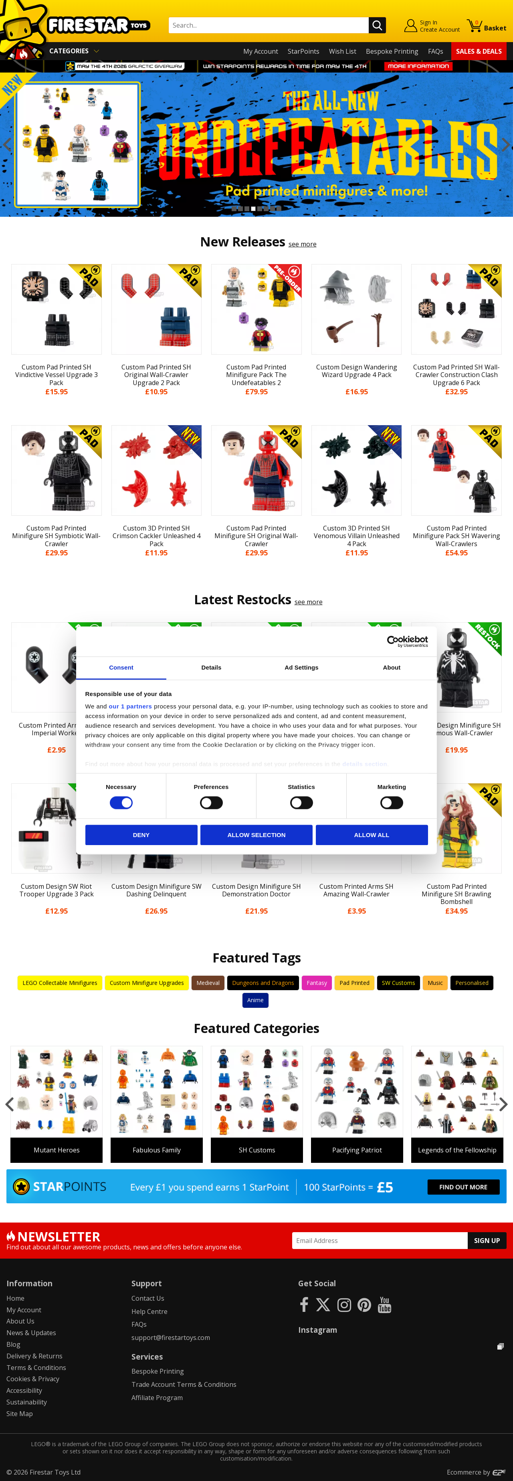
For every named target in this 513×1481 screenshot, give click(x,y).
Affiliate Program (157, 1397)
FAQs (435, 51)
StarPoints (303, 51)
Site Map (19, 1413)
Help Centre (149, 1311)
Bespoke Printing (392, 51)
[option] (256, 145)
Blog (13, 1344)
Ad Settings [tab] (301, 667)
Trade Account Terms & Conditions (183, 1384)
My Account (260, 51)
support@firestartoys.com (170, 1337)
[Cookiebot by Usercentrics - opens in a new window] (393, 642)
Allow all (372, 834)
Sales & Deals (479, 51)
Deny (141, 834)
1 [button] (234, 208)
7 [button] (272, 208)
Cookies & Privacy (32, 1378)
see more (303, 244)
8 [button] (279, 208)
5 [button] (259, 208)
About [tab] (392, 667)
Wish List (342, 51)
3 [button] (246, 208)
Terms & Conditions (36, 1367)
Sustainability (26, 1402)
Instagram (317, 1330)
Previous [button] (7, 145)
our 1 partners (130, 706)
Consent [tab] (121, 667)
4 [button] (253, 208)
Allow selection (257, 834)
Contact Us (147, 1298)
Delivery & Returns (34, 1356)
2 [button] (240, 208)
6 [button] (266, 208)
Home (15, 1298)
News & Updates (31, 1332)
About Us (20, 1321)
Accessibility (24, 1390)
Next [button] (506, 145)
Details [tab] (212, 667)
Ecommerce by (477, 1472)
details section (364, 764)
